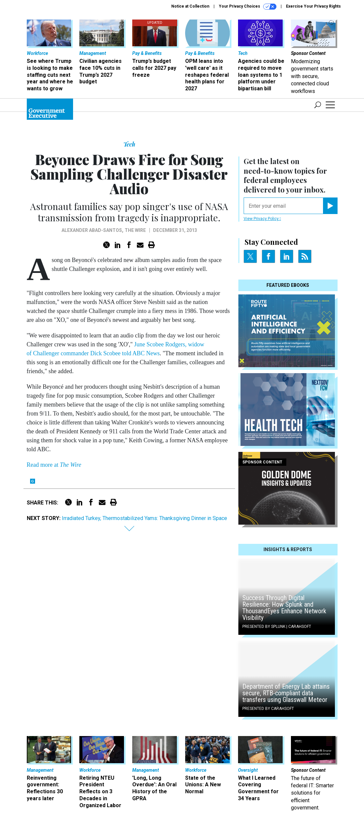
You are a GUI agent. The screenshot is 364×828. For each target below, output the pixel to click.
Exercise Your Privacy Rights (313, 6)
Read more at (54, 464)
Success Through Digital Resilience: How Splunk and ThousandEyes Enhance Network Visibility (284, 608)
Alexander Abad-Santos (91, 230)
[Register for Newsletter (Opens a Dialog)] (330, 206)
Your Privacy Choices (247, 7)
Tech (129, 144)
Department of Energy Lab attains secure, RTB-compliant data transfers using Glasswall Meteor (286, 693)
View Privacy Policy (262, 218)
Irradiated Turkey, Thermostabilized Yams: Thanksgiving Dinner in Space (144, 518)
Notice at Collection (190, 6)
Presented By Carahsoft (268, 708)
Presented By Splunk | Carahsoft (276, 626)
